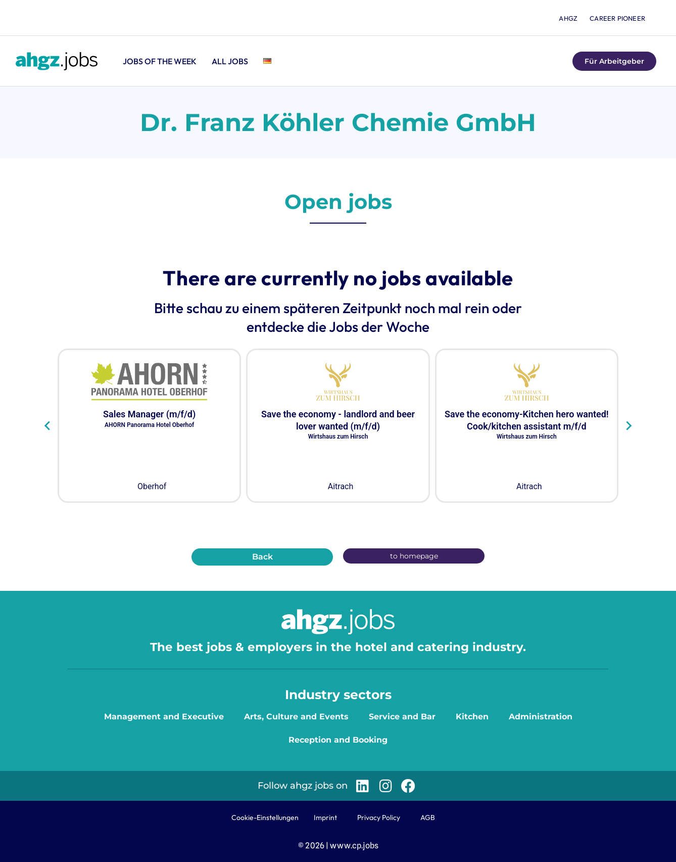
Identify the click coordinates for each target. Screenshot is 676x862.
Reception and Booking (338, 740)
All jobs (230, 61)
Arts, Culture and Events (296, 716)
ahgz (568, 18)
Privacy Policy (378, 817)
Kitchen (472, 716)
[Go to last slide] (48, 426)
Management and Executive (164, 716)
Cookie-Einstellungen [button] (265, 817)
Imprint (325, 817)
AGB (427, 817)
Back (262, 557)
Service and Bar (402, 716)
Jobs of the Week (160, 61)
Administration (540, 716)
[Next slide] (628, 426)
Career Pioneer (617, 18)
